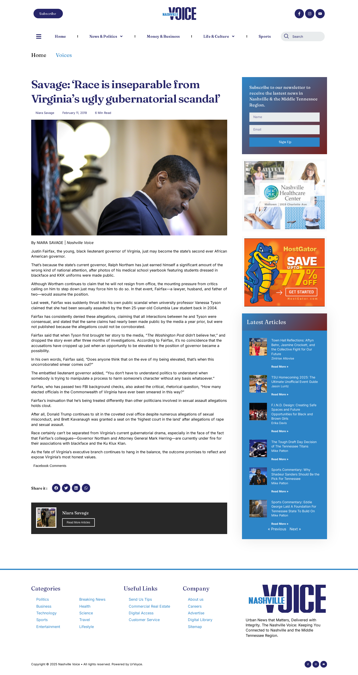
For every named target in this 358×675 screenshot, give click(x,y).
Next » (295, 529)
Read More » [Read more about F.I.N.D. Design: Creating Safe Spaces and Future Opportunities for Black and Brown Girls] (279, 431)
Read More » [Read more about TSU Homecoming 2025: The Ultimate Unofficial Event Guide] (279, 394)
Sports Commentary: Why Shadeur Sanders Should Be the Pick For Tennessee (295, 474)
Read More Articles (78, 522)
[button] (56, 488)
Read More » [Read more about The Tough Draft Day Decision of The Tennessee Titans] (279, 459)
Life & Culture (219, 36)
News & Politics (106, 36)
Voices (64, 55)
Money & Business (163, 36)
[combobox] (303, 36)
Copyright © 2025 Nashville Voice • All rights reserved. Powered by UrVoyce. (87, 664)
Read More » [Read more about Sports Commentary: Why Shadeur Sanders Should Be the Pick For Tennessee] (279, 491)
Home (60, 36)
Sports (265, 36)
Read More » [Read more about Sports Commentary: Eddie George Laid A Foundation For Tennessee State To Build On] (279, 523)
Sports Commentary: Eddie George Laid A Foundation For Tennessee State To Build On (293, 506)
